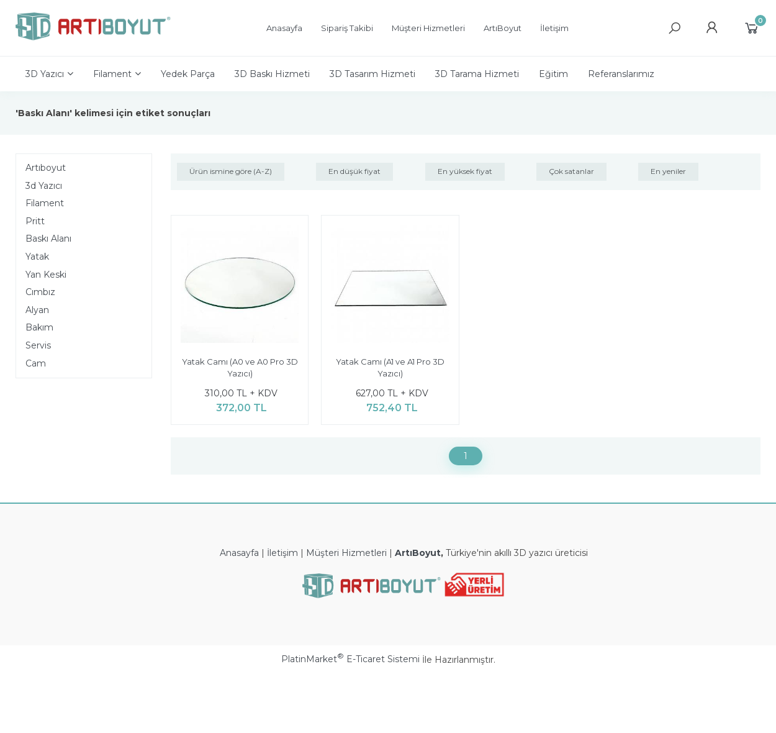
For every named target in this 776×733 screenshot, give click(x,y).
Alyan (37, 310)
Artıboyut (45, 167)
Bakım (39, 327)
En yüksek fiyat (465, 171)
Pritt (35, 221)
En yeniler (668, 171)
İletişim (282, 552)
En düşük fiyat (354, 171)
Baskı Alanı (48, 238)
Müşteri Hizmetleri (346, 552)
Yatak (37, 256)
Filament (44, 203)
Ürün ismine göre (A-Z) (230, 171)
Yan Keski (45, 274)
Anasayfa (239, 552)
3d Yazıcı (43, 185)
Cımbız (40, 292)
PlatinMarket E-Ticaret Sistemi (350, 659)
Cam (35, 363)
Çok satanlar (571, 171)
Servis (38, 345)
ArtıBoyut (418, 552)
